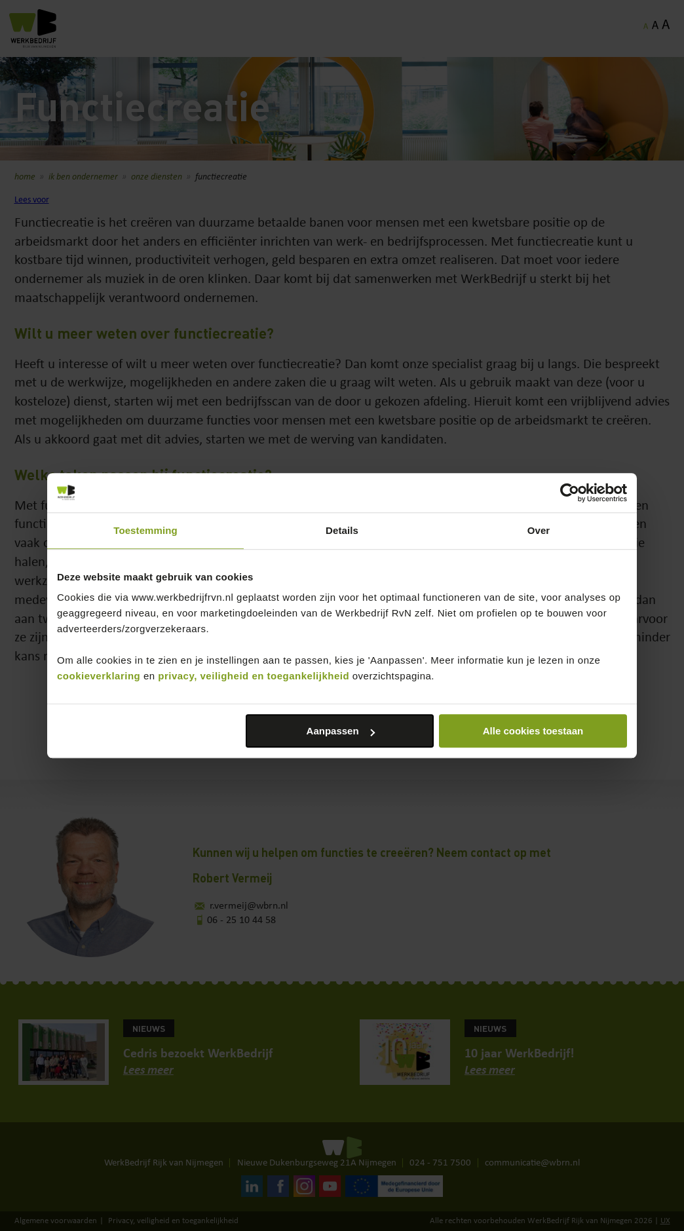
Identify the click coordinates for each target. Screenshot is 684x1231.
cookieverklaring (98, 675)
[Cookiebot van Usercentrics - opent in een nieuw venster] (569, 492)
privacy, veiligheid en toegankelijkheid (253, 675)
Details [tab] (342, 530)
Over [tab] (538, 530)
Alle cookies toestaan (533, 730)
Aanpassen (341, 730)
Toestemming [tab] (145, 530)
